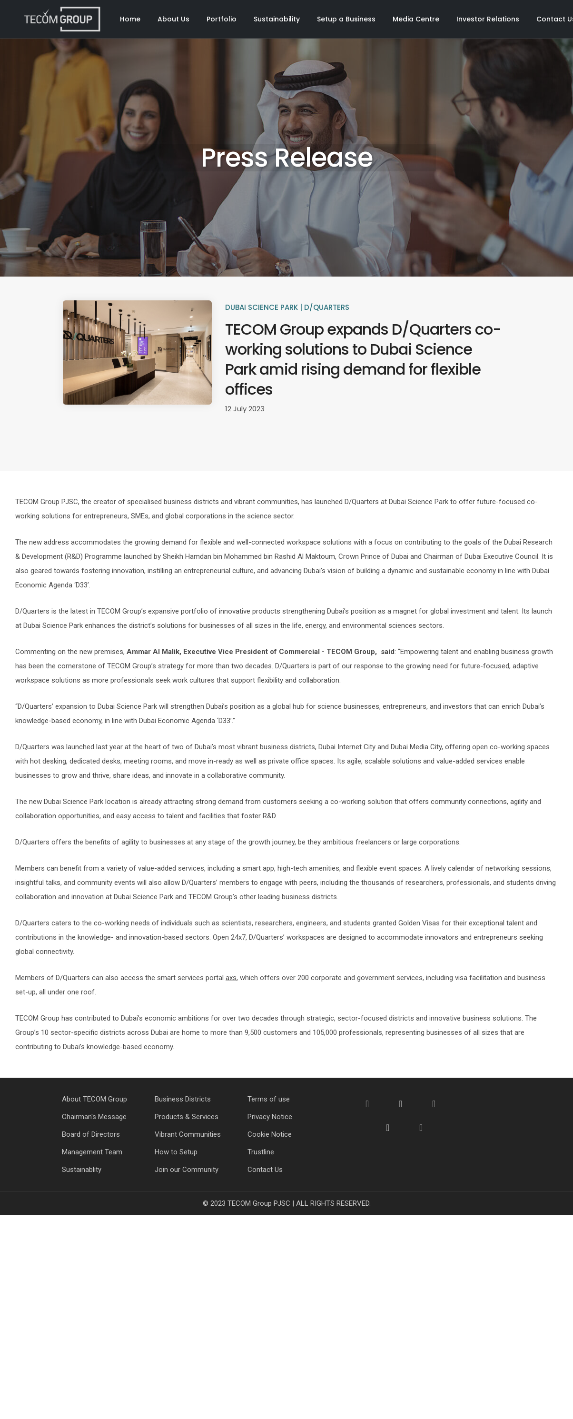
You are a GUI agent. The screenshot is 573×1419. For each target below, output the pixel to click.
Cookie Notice (269, 1134)
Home (130, 19)
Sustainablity (81, 1169)
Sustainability (277, 19)
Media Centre (416, 19)
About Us (173, 19)
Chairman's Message (94, 1116)
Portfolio (222, 19)
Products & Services (186, 1116)
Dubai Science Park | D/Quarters (287, 307)
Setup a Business (346, 19)
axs (231, 977)
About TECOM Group (94, 1099)
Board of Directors (91, 1134)
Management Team (92, 1152)
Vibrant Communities (188, 1134)
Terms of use (268, 1099)
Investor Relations (487, 19)
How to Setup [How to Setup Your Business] (176, 1152)
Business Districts (183, 1099)
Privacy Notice (269, 1116)
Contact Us (265, 1169)
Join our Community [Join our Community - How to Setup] (186, 1169)
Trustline (260, 1152)
